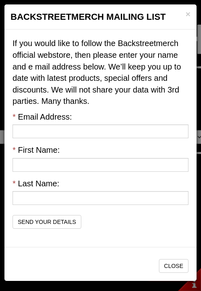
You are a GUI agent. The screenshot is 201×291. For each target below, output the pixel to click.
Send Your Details (47, 222)
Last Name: (36, 183)
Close (173, 266)
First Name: (36, 150)
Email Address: (42, 116)
